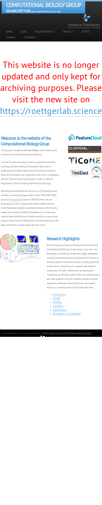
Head (23, 31)
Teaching (30, 37)
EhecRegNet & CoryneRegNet (67, 313)
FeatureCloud (15, 199)
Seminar (10, 37)
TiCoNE (56, 298)
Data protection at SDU (59, 333)
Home (9, 31)
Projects (68, 31)
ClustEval (57, 302)
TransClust (58, 306)
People (86, 31)
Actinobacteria (60, 309)
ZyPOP (45, 333)
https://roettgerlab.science (51, 110)
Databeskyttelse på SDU (81, 333)
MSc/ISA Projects (44, 31)
